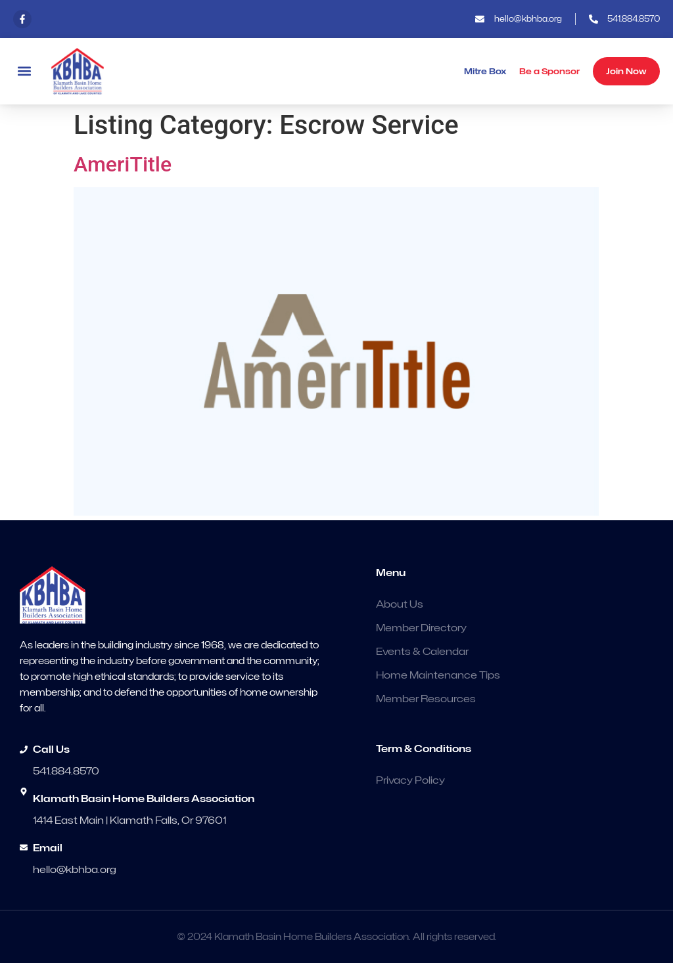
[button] (24, 71)
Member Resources (426, 699)
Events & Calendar (422, 652)
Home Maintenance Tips (438, 675)
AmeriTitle (123, 164)
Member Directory (421, 628)
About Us (399, 604)
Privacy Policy (410, 780)
